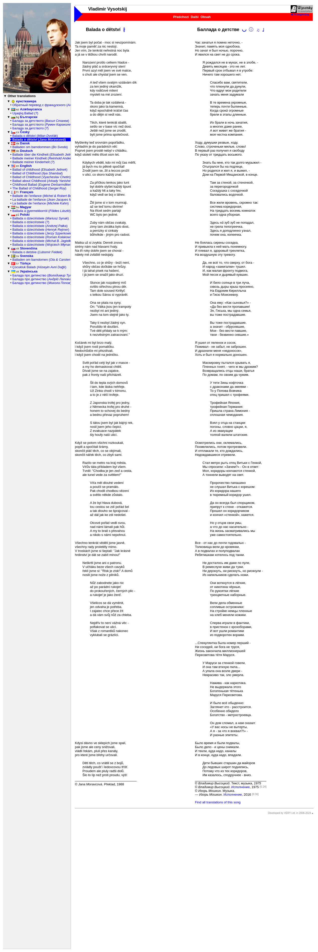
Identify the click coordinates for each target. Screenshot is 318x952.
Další (194, 17)
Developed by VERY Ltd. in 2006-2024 (289, 813)
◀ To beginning (302, 13)
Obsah (205, 17)
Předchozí (181, 17)
